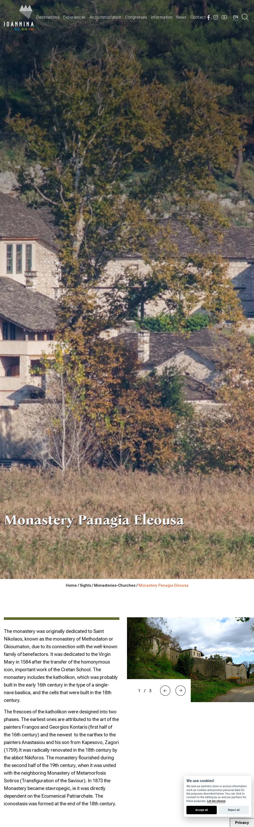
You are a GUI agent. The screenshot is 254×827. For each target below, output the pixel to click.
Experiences (74, 17)
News (181, 17)
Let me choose (216, 801)
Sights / (87, 585)
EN (235, 16)
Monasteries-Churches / (116, 585)
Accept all (201, 810)
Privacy (242, 822)
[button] (165, 691)
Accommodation (105, 17)
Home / (73, 585)
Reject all (233, 810)
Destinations (47, 17)
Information (162, 17)
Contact (198, 17)
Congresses (136, 17)
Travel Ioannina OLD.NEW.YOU (19, 17)
